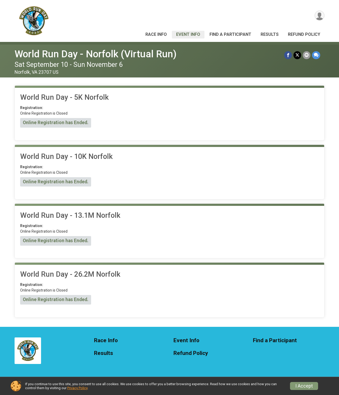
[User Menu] (319, 15)
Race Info (156, 34)
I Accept (304, 386)
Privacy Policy (77, 388)
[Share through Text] (316, 55)
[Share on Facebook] (288, 55)
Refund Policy (304, 34)
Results (270, 34)
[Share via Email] (306, 55)
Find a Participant (230, 34)
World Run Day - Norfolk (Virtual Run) (96, 54)
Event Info (188, 34)
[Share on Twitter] (297, 55)
